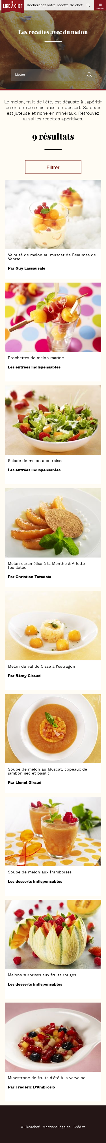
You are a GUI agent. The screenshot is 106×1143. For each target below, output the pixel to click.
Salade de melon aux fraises (35, 460)
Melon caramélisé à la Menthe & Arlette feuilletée (46, 565)
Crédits (79, 1127)
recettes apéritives (62, 119)
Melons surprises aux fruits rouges (42, 975)
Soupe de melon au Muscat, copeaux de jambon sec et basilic (47, 771)
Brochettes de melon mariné (36, 358)
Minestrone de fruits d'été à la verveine (46, 1078)
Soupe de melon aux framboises (40, 872)
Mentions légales (56, 1127)
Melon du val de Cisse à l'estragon (41, 666)
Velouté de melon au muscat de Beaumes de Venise (52, 257)
